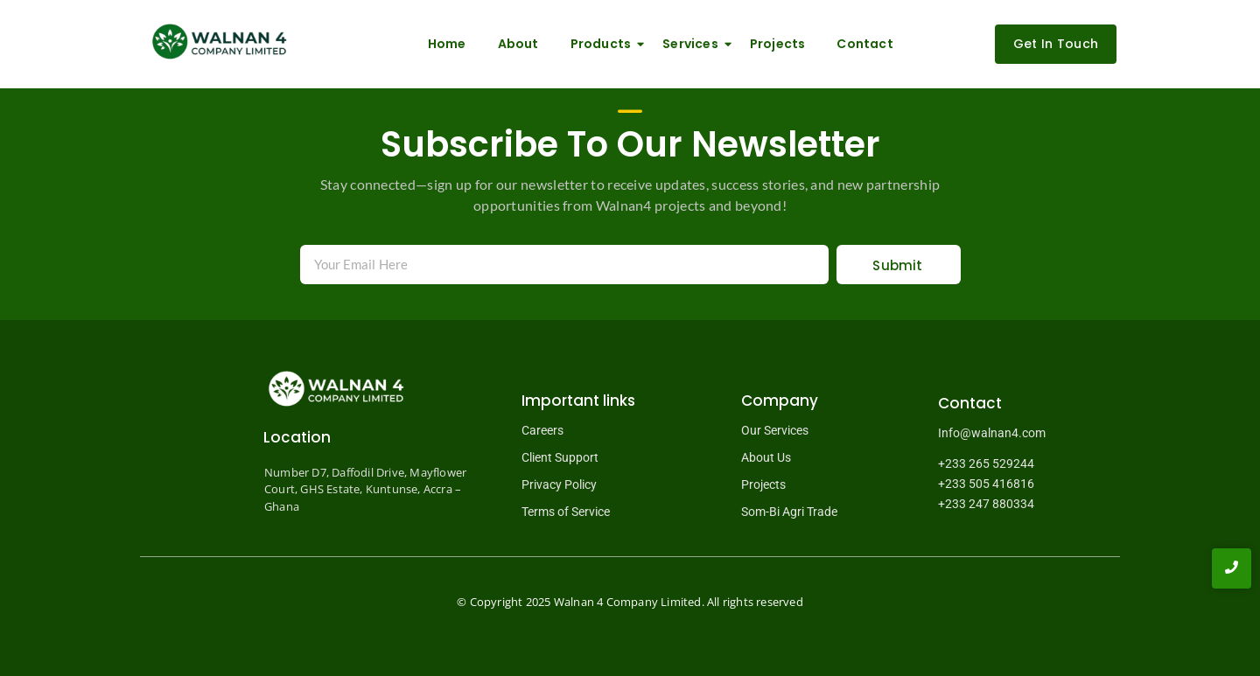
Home (447, 43)
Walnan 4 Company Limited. (629, 602)
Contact (864, 43)
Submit (897, 265)
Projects (778, 43)
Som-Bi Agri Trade (789, 512)
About (518, 43)
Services (693, 43)
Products (604, 43)
